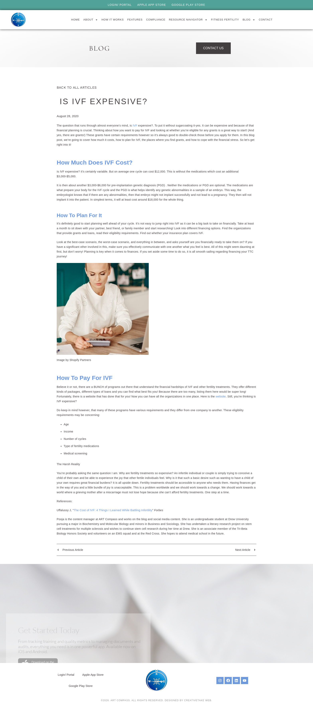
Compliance (155, 19)
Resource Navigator (188, 20)
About (90, 20)
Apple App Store (151, 5)
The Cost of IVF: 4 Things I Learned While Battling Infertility (113, 510)
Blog (249, 20)
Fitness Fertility (225, 19)
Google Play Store (189, 5)
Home (75, 19)
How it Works (112, 19)
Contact (265, 19)
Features (135, 19)
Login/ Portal (119, 5)
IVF (135, 125)
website (221, 396)
